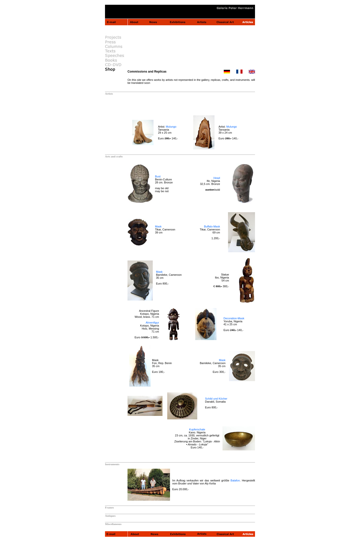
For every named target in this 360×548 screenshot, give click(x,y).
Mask (158, 226)
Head (217, 177)
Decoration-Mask (234, 318)
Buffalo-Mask (212, 226)
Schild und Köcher (216, 398)
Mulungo (171, 126)
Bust (157, 176)
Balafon (235, 480)
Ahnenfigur (152, 322)
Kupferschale (197, 429)
